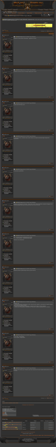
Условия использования (48, 435)
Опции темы (51, 33)
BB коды (3, 412)
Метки (3, 401)
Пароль (42, 15)
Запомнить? (50, 14)
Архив (42, 435)
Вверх (53, 435)
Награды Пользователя (7, 52)
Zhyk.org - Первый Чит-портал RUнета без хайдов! (33, 435)
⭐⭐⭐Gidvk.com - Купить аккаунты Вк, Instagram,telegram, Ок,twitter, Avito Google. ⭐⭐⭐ (9, 427)
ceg (4, 36)
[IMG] (3, 413)
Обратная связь (22, 435)
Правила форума (4, 415)
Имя (41, 14)
